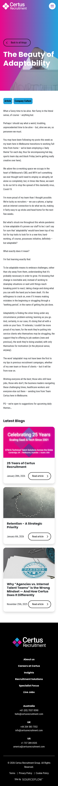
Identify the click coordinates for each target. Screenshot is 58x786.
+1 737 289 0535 (29, 743)
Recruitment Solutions (29, 679)
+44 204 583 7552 (29, 726)
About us (29, 659)
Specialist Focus (29, 685)
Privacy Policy (25, 773)
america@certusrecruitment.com (29, 746)
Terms (12, 773)
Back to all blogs (19, 42)
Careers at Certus (29, 666)
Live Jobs (29, 692)
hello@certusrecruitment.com (29, 714)
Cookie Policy (42, 773)
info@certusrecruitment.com (29, 730)
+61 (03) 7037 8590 (29, 710)
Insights (29, 672)
